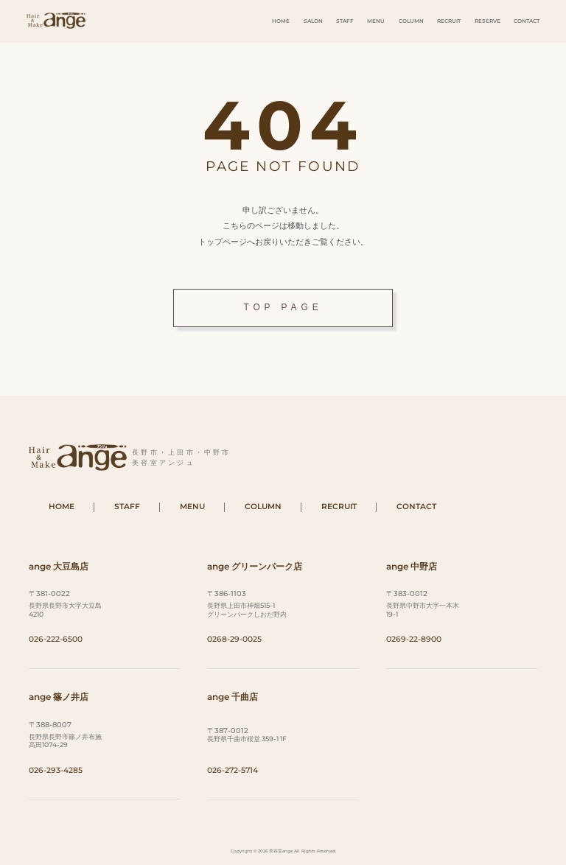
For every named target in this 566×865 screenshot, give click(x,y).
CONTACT (526, 21)
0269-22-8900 (413, 639)
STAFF (345, 21)
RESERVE (487, 21)
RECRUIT (449, 21)
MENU (376, 21)
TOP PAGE (282, 307)
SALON (313, 21)
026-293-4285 (56, 770)
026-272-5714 (232, 770)
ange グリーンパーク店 (254, 566)
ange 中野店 (411, 566)
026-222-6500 (56, 639)
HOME (281, 21)
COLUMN (411, 21)
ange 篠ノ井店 (58, 696)
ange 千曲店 (232, 696)
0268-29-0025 (234, 639)
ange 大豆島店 (58, 566)
